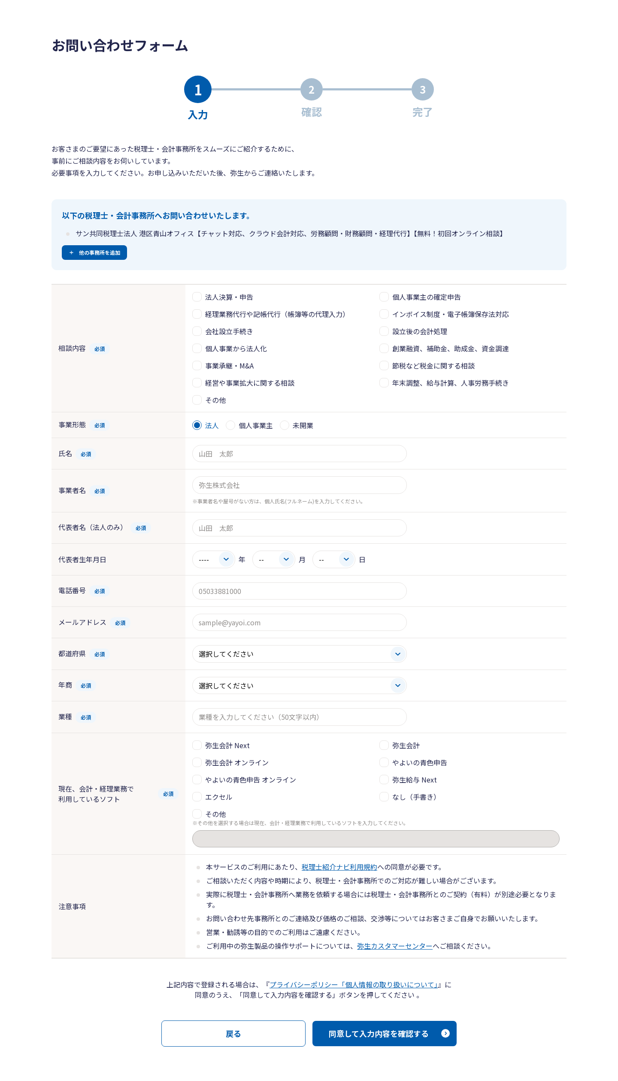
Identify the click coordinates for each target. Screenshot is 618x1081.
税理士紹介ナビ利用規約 (339, 867)
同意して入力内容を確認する (379, 1033)
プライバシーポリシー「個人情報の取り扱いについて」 (354, 984)
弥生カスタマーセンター (395, 946)
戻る (233, 1033)
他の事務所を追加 (99, 252)
